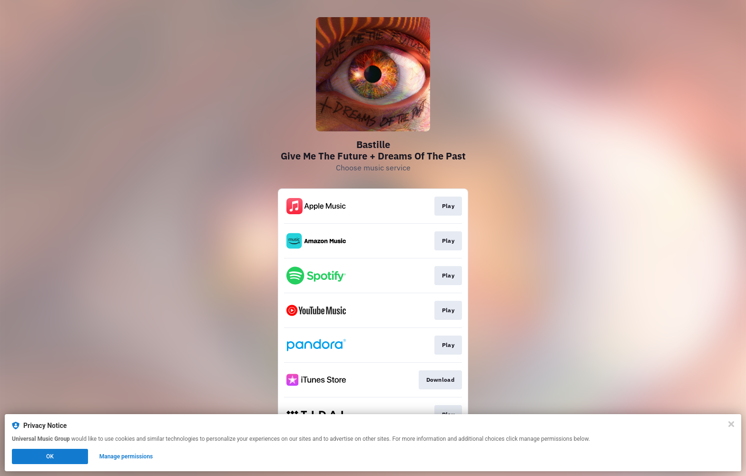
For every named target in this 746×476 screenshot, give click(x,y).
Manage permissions (126, 456)
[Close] (731, 424)
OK (50, 456)
